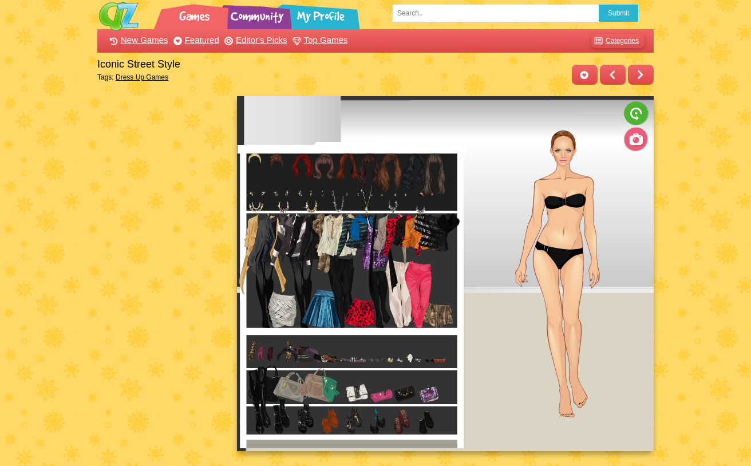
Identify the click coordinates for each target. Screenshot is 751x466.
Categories (615, 41)
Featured (195, 40)
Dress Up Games (142, 77)
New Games (137, 40)
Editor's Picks (254, 40)
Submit (618, 13)
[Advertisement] (164, 268)
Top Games (319, 40)
